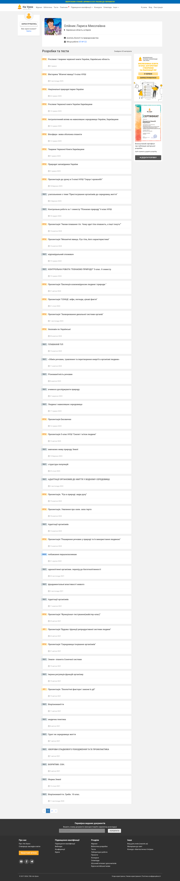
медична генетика (57, 719)
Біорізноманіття (56, 704)
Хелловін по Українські (59, 329)
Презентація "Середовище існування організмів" (72, 644)
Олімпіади (95, 860)
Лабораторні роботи (99, 852)
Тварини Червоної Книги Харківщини (66, 149)
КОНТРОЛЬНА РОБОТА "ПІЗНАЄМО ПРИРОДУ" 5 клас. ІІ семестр (79, 269)
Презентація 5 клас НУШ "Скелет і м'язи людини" (72, 434)
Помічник (64, 7)
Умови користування (133, 876)
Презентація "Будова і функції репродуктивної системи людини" (79, 629)
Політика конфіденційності (151, 876)
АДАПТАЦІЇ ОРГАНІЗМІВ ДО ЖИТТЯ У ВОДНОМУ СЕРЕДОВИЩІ (79, 479)
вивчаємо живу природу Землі (63, 449)
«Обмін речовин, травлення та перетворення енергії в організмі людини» (83, 359)
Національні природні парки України (66, 89)
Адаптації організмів (58, 524)
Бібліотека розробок (99, 846)
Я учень (144, 7)
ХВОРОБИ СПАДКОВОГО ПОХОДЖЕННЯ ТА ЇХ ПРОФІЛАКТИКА (78, 749)
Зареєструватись (29, 24)
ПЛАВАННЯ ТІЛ (55, 344)
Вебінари (58, 846)
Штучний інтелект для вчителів (103, 863)
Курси (57, 852)
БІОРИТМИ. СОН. (56, 764)
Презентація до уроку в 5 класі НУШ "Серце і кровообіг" (75, 179)
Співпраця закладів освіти (29, 846)
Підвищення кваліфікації (82, 7)
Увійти (28, 31)
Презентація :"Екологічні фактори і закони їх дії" (71, 689)
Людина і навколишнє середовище (65, 404)
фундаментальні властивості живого (66, 584)
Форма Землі (54, 779)
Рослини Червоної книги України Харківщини (70, 104)
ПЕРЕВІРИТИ (114, 831)
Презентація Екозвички (59, 419)
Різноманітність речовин (60, 374)
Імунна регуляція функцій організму (65, 674)
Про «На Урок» (25, 844)
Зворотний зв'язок (29, 853)
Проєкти (94, 855)
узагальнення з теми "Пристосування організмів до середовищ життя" (82, 194)
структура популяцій (58, 464)
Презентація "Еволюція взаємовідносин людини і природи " (77, 284)
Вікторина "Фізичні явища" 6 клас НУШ (67, 74)
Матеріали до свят (134, 846)
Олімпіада (107, 7)
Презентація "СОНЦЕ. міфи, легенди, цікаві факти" (72, 299)
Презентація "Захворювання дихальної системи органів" (75, 314)
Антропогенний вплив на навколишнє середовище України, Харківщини (83, 119)
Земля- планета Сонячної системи (65, 659)
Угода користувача (118, 876)
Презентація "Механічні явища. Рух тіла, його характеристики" (78, 239)
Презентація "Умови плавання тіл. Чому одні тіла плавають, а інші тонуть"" (84, 224)
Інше (116, 7)
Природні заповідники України (63, 164)
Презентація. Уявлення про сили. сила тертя (69, 509)
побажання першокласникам (62, 554)
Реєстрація (158, 7)
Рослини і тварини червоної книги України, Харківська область (79, 59)
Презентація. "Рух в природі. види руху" (67, 494)
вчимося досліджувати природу (64, 389)
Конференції (60, 849)
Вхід (150, 7)
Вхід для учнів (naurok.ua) (137, 844)
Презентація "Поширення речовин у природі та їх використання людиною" (84, 539)
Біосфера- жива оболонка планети (65, 134)
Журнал (39, 7)
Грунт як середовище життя (62, 734)
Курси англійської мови (100, 866)
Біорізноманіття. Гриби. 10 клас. (64, 794)
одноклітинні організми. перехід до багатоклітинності (74, 569)
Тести (56, 7)
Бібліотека (48, 7)
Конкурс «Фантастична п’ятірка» (140, 849)
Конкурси (98, 7)
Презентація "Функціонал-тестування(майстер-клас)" (74, 614)
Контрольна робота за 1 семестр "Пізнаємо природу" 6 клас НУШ (80, 209)
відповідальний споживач (61, 254)
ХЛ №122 (83, 42)
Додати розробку (148, 157)
